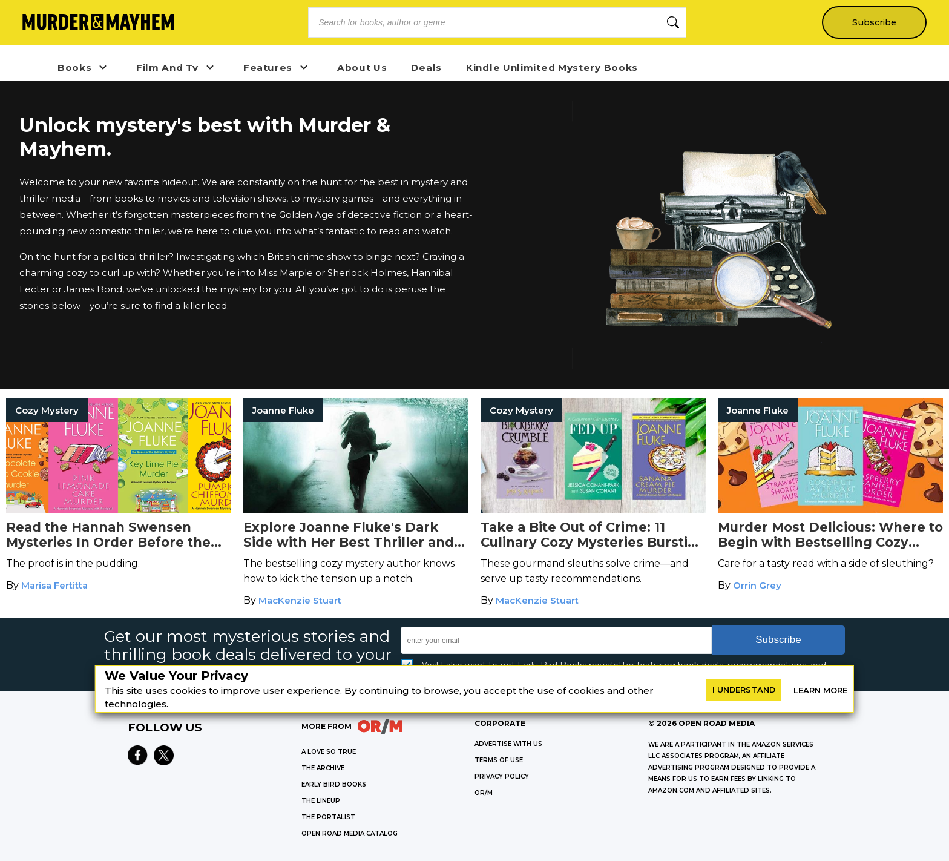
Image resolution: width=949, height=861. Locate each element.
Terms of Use (499, 760)
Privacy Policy (502, 776)
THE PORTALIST (328, 817)
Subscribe (873, 22)
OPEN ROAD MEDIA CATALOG (349, 833)
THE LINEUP (320, 801)
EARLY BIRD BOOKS (333, 784)
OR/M (484, 793)
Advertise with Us (508, 744)
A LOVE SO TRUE (328, 752)
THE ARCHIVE (322, 768)
